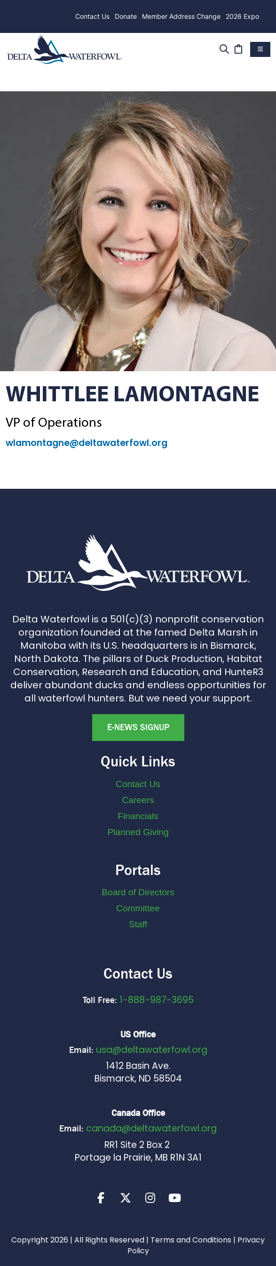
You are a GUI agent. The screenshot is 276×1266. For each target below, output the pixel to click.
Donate (126, 16)
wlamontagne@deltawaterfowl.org (86, 443)
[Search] (224, 48)
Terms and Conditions (190, 1240)
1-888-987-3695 (156, 1000)
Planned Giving (137, 832)
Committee (138, 908)
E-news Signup (138, 727)
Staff (138, 924)
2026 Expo (242, 16)
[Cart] (238, 48)
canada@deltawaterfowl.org (151, 1128)
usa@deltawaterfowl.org (151, 1049)
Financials (138, 816)
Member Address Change (181, 16)
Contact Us (92, 16)
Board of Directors (138, 892)
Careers (138, 800)
